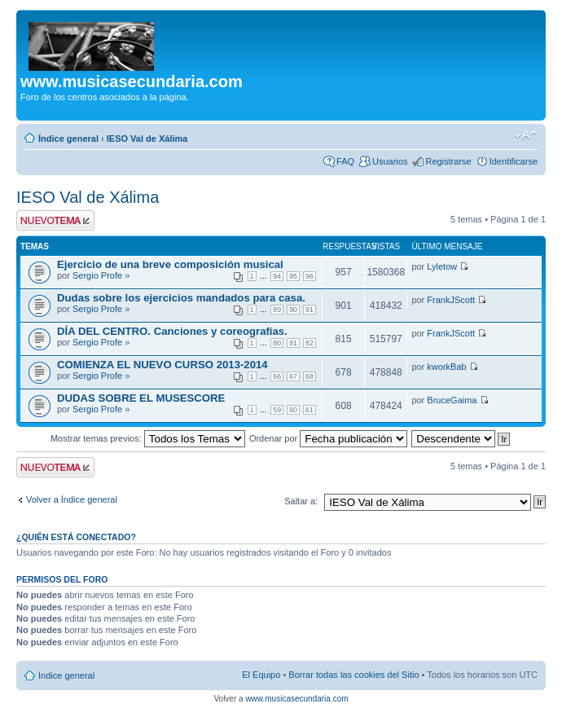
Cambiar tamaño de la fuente (526, 135)
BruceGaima (451, 400)
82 (309, 343)
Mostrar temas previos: (147, 438)
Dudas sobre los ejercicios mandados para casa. (181, 298)
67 (293, 376)
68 (309, 376)
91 (309, 310)
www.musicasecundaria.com (296, 698)
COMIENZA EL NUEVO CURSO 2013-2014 (162, 364)
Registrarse (448, 161)
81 (293, 343)
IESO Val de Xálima (147, 138)
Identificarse (514, 161)
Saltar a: (301, 501)
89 (277, 310)
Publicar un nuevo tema (55, 220)
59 (277, 410)
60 (293, 410)
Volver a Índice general (71, 499)
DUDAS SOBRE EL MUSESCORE (141, 398)
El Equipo (261, 675)
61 (309, 410)
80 (277, 343)
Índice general (68, 138)
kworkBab (446, 367)
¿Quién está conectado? (76, 537)
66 (277, 376)
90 (293, 310)
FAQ (345, 161)
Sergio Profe (97, 275)
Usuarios (389, 161)
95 (293, 276)
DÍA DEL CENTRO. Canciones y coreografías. (172, 331)
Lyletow (442, 266)
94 (277, 276)
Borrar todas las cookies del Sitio (353, 675)
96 (309, 276)
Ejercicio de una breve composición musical (170, 264)
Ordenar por (328, 438)
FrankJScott (451, 300)
